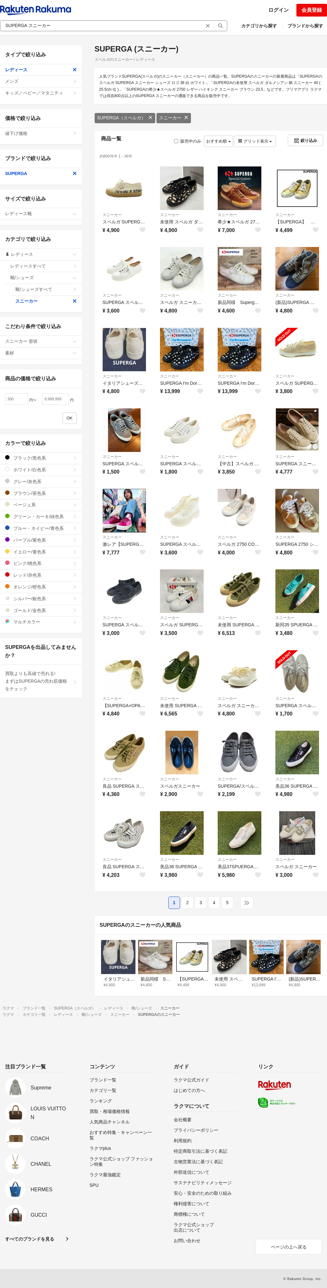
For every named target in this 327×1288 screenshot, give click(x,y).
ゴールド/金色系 (41, 610)
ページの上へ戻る (289, 1246)
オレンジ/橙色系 (41, 586)
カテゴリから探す (259, 25)
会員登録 (312, 10)
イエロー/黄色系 (41, 551)
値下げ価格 (41, 133)
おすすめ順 (218, 141)
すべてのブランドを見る (29, 1239)
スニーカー (173, 117)
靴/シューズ (43, 277)
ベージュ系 (41, 504)
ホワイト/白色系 (41, 469)
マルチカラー (41, 621)
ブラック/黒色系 (41, 458)
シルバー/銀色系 (41, 598)
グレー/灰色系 (41, 481)
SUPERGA (41, 173)
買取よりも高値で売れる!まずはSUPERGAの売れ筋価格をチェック (41, 681)
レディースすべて (43, 266)
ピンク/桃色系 (41, 563)
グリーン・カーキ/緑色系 (41, 516)
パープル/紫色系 (41, 540)
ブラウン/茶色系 (41, 493)
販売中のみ (187, 141)
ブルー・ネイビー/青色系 (41, 528)
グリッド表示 (255, 141)
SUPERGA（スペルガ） (125, 117)
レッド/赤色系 (41, 575)
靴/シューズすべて (46, 289)
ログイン (278, 10)
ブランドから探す (305, 25)
